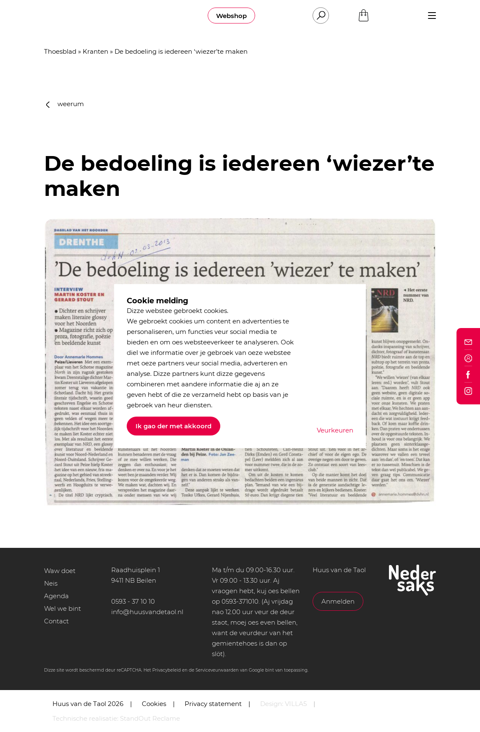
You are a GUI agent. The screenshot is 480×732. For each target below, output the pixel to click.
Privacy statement (213, 704)
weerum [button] (65, 104)
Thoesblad (60, 51)
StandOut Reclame (150, 718)
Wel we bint (62, 608)
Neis (50, 583)
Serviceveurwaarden (217, 670)
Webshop (231, 16)
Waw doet (60, 571)
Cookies (154, 704)
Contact (56, 621)
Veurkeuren (335, 430)
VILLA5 (296, 704)
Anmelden (338, 601)
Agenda (56, 596)
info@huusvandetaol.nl (147, 612)
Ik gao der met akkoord (173, 426)
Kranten (95, 51)
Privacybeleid (166, 670)
